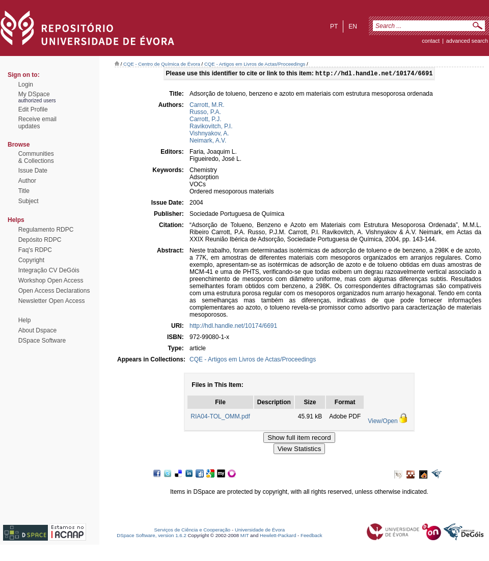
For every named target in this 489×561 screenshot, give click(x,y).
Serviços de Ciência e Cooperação (192, 531)
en (352, 26)
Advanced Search (467, 41)
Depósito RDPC (40, 239)
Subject (28, 201)
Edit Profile (33, 109)
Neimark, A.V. (207, 141)
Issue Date (32, 170)
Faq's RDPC (35, 250)
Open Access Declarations (54, 290)
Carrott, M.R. (207, 105)
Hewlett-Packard (278, 536)
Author (27, 180)
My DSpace (34, 94)
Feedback (311, 536)
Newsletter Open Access (51, 300)
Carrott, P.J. (205, 120)
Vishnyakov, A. (209, 134)
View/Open (382, 422)
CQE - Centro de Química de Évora (161, 64)
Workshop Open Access (51, 280)
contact (431, 41)
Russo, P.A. (205, 113)
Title (24, 190)
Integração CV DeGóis (48, 270)
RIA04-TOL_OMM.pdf (220, 417)
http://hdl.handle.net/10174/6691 (233, 326)
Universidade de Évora (260, 531)
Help (24, 320)
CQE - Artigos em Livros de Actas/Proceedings (254, 64)
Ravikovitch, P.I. (210, 127)
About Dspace (37, 330)
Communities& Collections (36, 157)
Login (25, 84)
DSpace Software (42, 340)
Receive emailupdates (37, 123)
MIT (244, 536)
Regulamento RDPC (46, 229)
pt (334, 26)
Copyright (31, 260)
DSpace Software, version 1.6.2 (151, 536)
